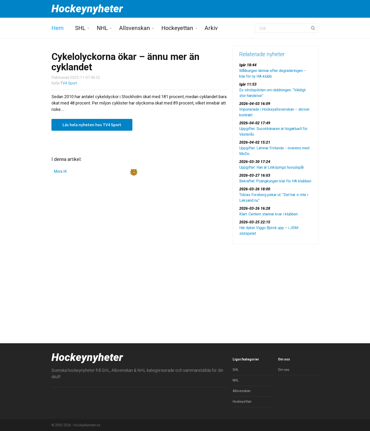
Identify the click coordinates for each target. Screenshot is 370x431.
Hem (57, 28)
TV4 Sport (68, 83)
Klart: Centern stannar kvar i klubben (268, 214)
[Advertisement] (276, 284)
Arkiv (211, 28)
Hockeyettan (177, 28)
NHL (102, 28)
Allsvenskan (134, 28)
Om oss (283, 370)
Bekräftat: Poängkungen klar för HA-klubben (275, 181)
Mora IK (60, 171)
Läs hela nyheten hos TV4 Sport (92, 124)
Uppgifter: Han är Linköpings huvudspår (271, 167)
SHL (80, 28)
